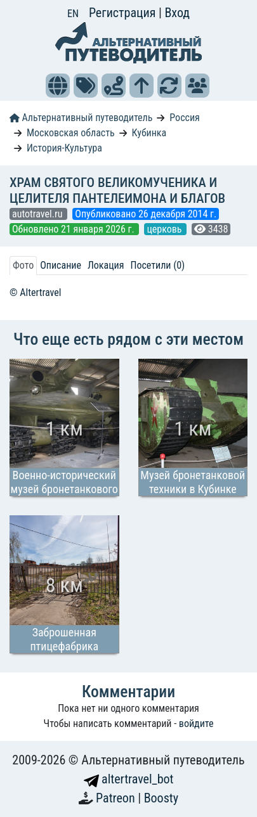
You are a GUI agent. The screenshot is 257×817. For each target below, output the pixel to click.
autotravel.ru (38, 214)
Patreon (117, 798)
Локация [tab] (106, 265)
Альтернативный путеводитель (81, 118)
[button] (57, 85)
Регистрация (124, 12)
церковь (165, 229)
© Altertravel (35, 292)
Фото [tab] (23, 265)
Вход (177, 12)
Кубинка (149, 133)
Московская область (71, 133)
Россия (184, 118)
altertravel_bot (129, 779)
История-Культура (64, 148)
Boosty (161, 798)
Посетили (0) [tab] (157, 265)
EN (73, 14)
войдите (196, 723)
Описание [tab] (60, 265)
